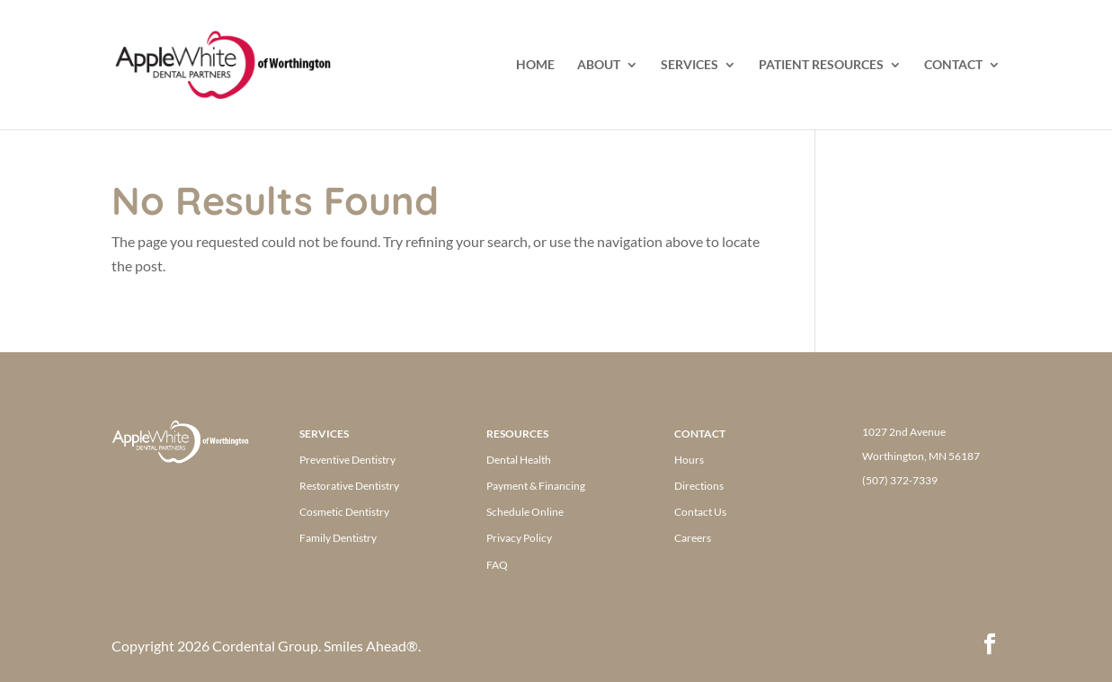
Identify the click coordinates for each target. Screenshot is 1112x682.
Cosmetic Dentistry (344, 511)
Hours (689, 459)
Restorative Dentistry (349, 485)
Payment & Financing (535, 485)
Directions (699, 485)
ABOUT (598, 65)
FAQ (497, 564)
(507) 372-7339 (900, 480)
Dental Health (518, 459)
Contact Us (700, 511)
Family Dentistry (338, 538)
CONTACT (953, 65)
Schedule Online (525, 511)
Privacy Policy (519, 538)
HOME (535, 65)
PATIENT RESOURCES (821, 65)
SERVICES (689, 65)
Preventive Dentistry (347, 459)
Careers (692, 538)
